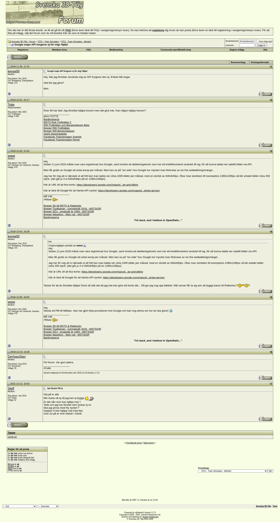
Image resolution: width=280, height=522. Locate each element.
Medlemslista (116, 50)
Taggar (11, 432)
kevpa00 (14, 71)
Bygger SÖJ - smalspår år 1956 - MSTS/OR (69, 211)
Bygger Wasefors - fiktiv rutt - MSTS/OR (66, 214)
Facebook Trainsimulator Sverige (62, 136)
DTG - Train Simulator (48, 41)
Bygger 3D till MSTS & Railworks (62, 205)
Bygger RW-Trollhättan (57, 128)
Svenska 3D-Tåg (263, 506)
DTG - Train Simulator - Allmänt (76, 41)
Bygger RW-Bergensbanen (59, 130)
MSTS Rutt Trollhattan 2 (57, 122)
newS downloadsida (55, 133)
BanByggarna (51, 119)
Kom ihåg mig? (264, 42)
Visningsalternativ (260, 62)
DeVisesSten (17, 356)
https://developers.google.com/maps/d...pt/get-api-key (129, 190)
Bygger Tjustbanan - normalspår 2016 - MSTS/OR (72, 208)
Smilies (11, 466)
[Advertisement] (131, 18)
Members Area (59, 50)
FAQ (88, 50)
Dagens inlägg (237, 50)
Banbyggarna (51, 217)
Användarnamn (232, 41)
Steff (11, 388)
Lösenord (229, 45)
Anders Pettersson (150, 517)
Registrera (23, 50)
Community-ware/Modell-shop (176, 50)
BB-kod (11, 464)
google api (12, 437)
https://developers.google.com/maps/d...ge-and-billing (107, 184)
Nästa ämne (149, 443)
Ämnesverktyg (238, 62)
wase (11, 155)
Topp (275, 506)
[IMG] (10, 468)
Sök (265, 50)
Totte (11, 104)
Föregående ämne (134, 443)
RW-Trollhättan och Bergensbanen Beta (66, 125)
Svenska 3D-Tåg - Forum (23, 41)
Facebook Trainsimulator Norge (62, 139)
